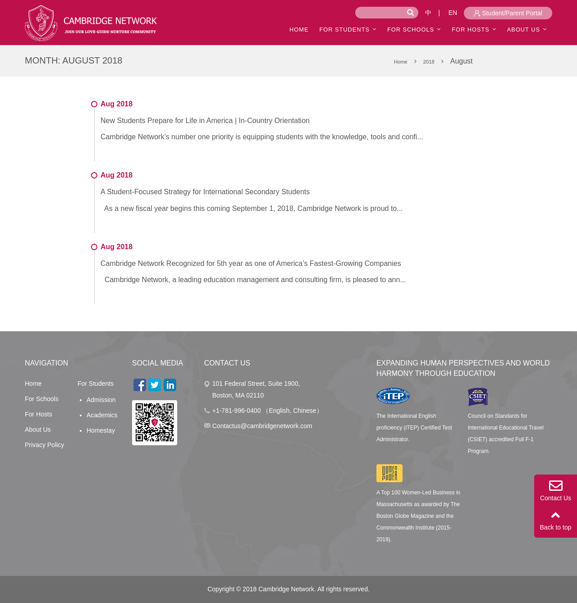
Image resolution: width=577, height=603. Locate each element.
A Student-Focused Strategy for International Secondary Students (205, 192)
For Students (344, 29)
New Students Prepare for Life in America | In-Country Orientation (205, 120)
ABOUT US (523, 29)
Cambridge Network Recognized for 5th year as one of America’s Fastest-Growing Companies (251, 263)
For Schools (410, 29)
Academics (102, 415)
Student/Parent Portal (508, 13)
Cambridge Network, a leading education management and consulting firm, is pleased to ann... (253, 279)
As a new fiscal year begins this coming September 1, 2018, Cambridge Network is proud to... (252, 208)
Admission (101, 399)
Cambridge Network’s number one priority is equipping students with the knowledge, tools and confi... (262, 137)
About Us (38, 429)
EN (453, 12)
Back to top (555, 519)
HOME (298, 29)
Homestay (101, 430)
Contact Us (555, 490)
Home (33, 383)
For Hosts (471, 29)
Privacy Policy (44, 444)
